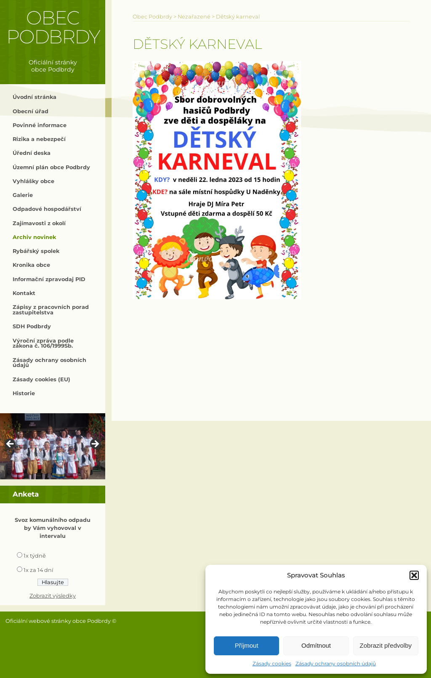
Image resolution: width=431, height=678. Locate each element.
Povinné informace (40, 125)
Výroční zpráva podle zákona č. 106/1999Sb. (43, 343)
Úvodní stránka (34, 97)
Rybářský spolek (36, 251)
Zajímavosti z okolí (39, 223)
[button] (414, 575)
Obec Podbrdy (52, 27)
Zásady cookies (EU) (41, 379)
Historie (24, 393)
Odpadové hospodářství (47, 209)
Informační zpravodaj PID (49, 279)
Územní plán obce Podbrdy (51, 167)
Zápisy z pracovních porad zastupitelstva (51, 310)
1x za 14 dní (38, 570)
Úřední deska (32, 153)
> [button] (94, 444)
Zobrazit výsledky (52, 596)
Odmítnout (316, 645)
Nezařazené (194, 16)
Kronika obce (31, 265)
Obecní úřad (30, 111)
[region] (52, 446)
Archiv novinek (34, 237)
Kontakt (24, 293)
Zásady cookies (272, 663)
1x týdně (35, 556)
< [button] (10, 444)
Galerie (23, 195)
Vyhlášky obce (33, 181)
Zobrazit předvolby (386, 645)
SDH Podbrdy (32, 326)
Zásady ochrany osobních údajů (335, 663)
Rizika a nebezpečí (39, 139)
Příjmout (246, 645)
